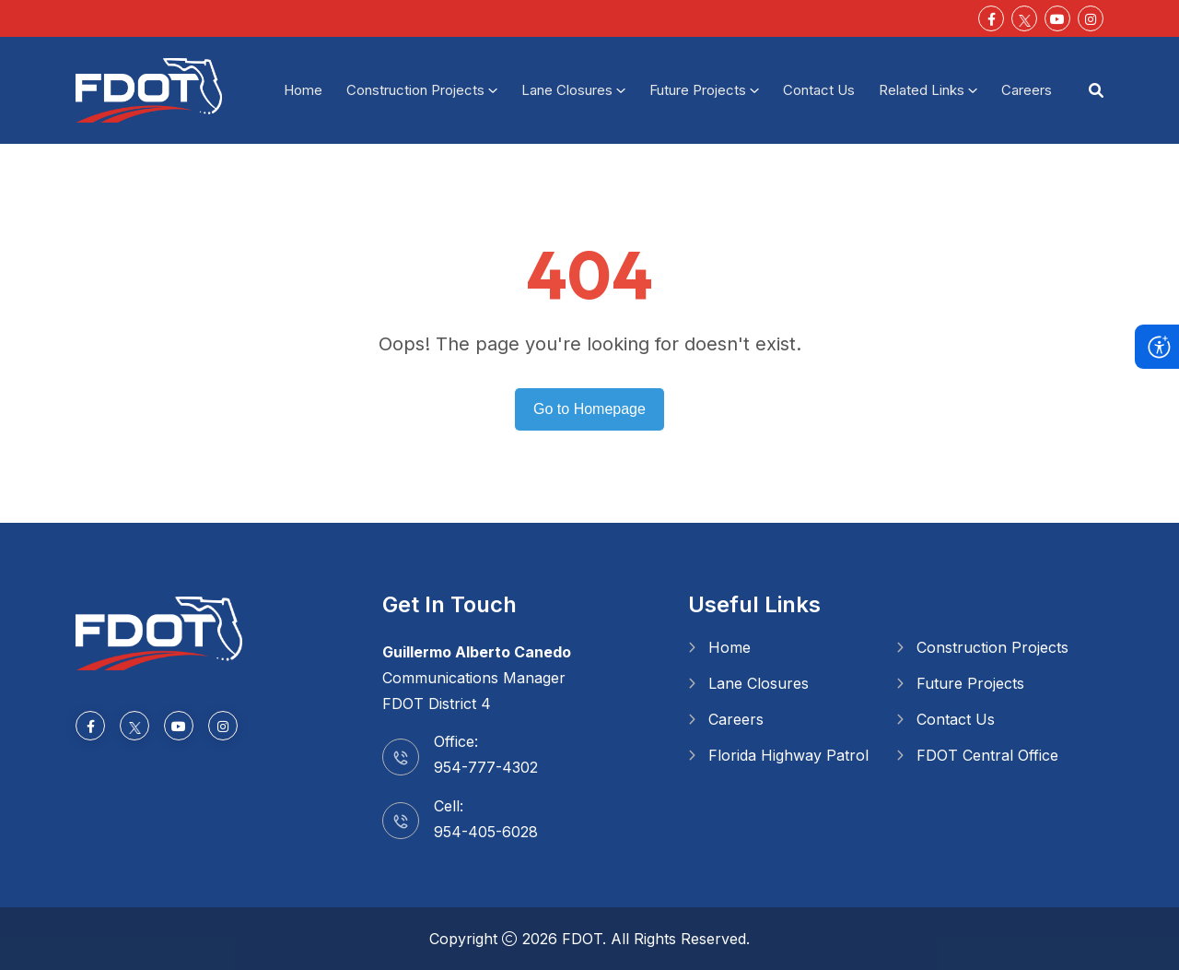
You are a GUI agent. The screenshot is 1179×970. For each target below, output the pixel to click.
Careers (1026, 90)
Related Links (921, 90)
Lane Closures (567, 90)
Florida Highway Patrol (788, 755)
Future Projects (697, 90)
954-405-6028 (486, 831)
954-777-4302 (486, 767)
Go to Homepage (589, 409)
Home (303, 90)
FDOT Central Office (987, 755)
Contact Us (819, 90)
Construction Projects (415, 90)
